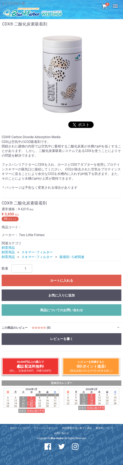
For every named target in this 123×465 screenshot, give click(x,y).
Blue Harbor (57, 438)
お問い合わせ (61, 433)
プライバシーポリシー (46, 428)
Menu (116, 4)
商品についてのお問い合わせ (61, 310)
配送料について (104, 428)
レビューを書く (61, 339)
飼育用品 (8, 248)
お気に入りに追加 (61, 295)
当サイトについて (20, 428)
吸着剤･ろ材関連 (72, 257)
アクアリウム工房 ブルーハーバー (32, 12)
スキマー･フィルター (37, 252)
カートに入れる (61, 280)
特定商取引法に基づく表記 (77, 428)
